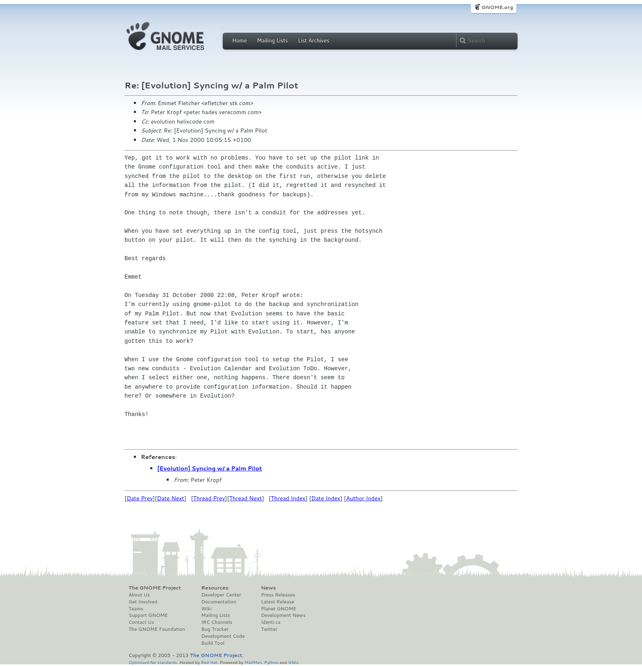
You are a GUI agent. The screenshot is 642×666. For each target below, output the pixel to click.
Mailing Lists (272, 40)
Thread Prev (209, 498)
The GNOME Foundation (157, 629)
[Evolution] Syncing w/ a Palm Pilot (209, 468)
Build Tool (212, 643)
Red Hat (209, 662)
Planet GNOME (278, 608)
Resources (214, 588)
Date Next (170, 498)
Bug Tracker (215, 629)
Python (271, 662)
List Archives (313, 40)
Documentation (218, 601)
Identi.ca (270, 622)
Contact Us (141, 622)
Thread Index (288, 498)
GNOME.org (497, 7)
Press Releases (278, 595)
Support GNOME (148, 615)
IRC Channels (217, 622)
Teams (136, 608)
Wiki (206, 608)
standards (167, 662)
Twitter (269, 629)
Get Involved (143, 601)
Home (239, 40)
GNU (293, 662)
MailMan (253, 662)
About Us (139, 595)
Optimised (139, 662)
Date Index (325, 498)
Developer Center (221, 595)
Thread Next (245, 498)
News (268, 588)
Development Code (223, 636)
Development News (283, 615)
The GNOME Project (155, 588)
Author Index (363, 498)
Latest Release (277, 601)
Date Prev (140, 498)
